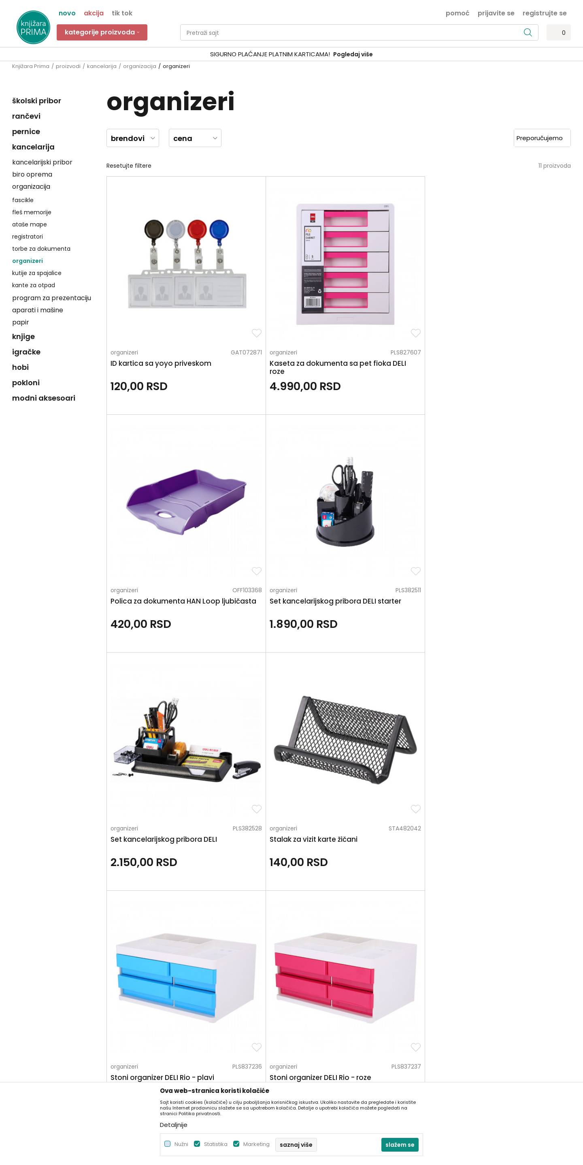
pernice (26, 131)
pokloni (26, 383)
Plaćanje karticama (323, 984)
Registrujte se (545, 13)
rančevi (26, 116)
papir (20, 322)
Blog (160, 984)
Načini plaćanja (317, 973)
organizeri (27, 261)
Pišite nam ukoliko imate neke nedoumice (299, 870)
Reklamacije (313, 1018)
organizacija (139, 66)
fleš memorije (31, 212)
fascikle (23, 200)
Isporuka (307, 995)
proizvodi (68, 66)
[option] (291, 54)
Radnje (163, 995)
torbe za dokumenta (41, 249)
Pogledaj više (353, 54)
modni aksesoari (43, 398)
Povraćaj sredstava (322, 1029)
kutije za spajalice (37, 273)
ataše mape (29, 224)
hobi (20, 367)
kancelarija (102, 66)
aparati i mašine (37, 310)
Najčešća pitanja (319, 1052)
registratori (27, 237)
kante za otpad (33, 285)
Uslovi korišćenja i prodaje (331, 950)
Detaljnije (173, 1124)
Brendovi (166, 1007)
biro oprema (32, 174)
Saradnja (166, 961)
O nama (165, 939)
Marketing (256, 1144)
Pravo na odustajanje (325, 1041)
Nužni (181, 1144)
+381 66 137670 (33, 979)
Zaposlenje (169, 950)
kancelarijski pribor (42, 162)
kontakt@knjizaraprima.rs (47, 1001)
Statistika (216, 1144)
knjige (23, 336)
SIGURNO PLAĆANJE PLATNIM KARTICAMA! (270, 54)
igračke (26, 352)
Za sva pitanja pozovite (84, 870)
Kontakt (165, 973)
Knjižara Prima (30, 66)
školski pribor (36, 101)
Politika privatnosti (321, 939)
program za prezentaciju (51, 298)
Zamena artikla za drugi (329, 1007)
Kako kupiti (311, 961)
